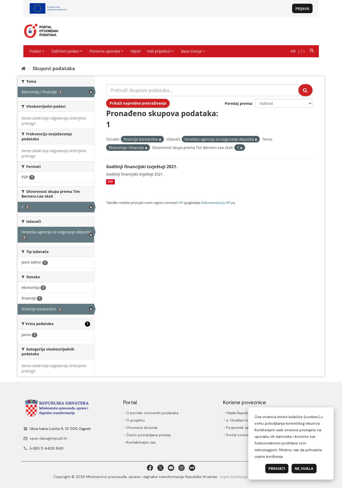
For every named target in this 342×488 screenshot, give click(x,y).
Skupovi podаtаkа (54, 68)
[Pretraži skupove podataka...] (202, 90)
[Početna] (23, 68)
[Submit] (305, 90)
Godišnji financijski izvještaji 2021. (141, 166)
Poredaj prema (238, 103)
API (181, 203)
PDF (110, 182)
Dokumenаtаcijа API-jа (217, 203)
